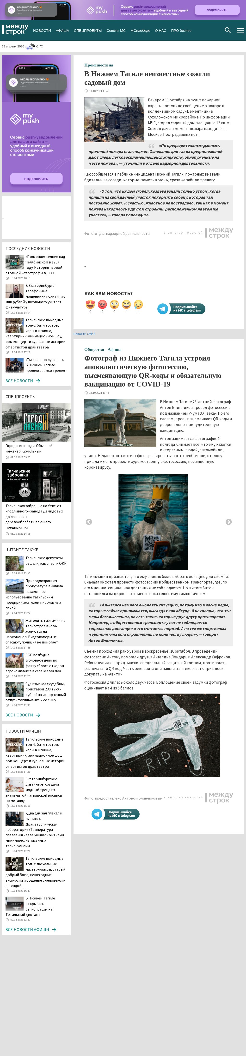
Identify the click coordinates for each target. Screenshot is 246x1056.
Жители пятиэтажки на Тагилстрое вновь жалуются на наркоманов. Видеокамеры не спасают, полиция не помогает (35, 631)
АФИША (62, 30)
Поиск (228, 30)
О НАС (160, 30)
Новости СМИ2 (84, 334)
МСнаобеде (140, 30)
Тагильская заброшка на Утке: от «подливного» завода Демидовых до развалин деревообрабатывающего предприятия (34, 516)
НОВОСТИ (42, 30)
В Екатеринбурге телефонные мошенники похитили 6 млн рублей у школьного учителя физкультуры (35, 296)
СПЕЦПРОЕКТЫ (88, 30)
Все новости (19, 380)
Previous (88, 522)
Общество (94, 349)
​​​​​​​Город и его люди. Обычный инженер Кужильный (29, 448)
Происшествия (98, 65)
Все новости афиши (27, 929)
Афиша (115, 349)
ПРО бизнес (181, 30)
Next (228, 522)
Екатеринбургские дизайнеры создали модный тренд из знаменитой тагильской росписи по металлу (34, 789)
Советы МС (116, 30)
